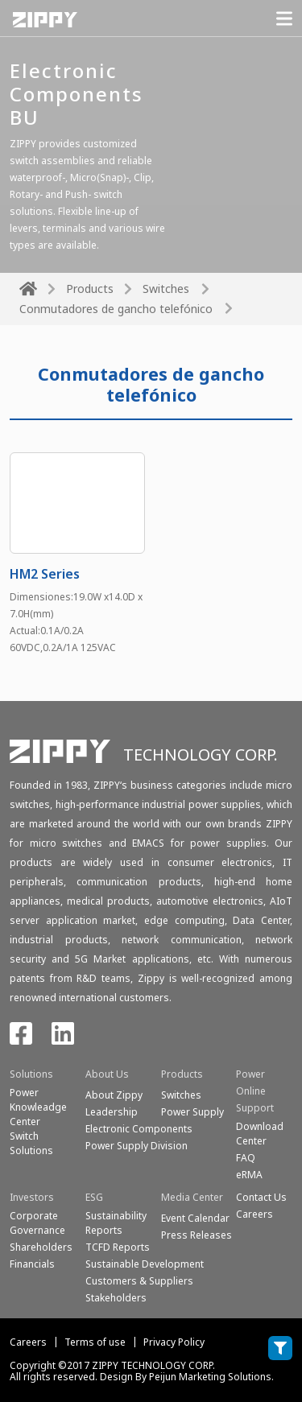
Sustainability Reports (116, 1223)
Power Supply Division (136, 1146)
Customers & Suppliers (139, 1281)
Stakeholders (116, 1298)
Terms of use (95, 1342)
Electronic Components (138, 1129)
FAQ (245, 1158)
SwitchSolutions (31, 1143)
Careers (28, 1342)
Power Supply (192, 1112)
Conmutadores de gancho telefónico (116, 308)
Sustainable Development (144, 1264)
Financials (32, 1264)
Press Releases (196, 1235)
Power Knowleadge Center (38, 1107)
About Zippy (114, 1095)
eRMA (249, 1174)
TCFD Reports (117, 1247)
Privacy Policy (174, 1342)
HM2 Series (45, 574)
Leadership (111, 1112)
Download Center (259, 1134)
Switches (166, 288)
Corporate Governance (37, 1223)
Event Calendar (195, 1218)
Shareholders (41, 1247)
